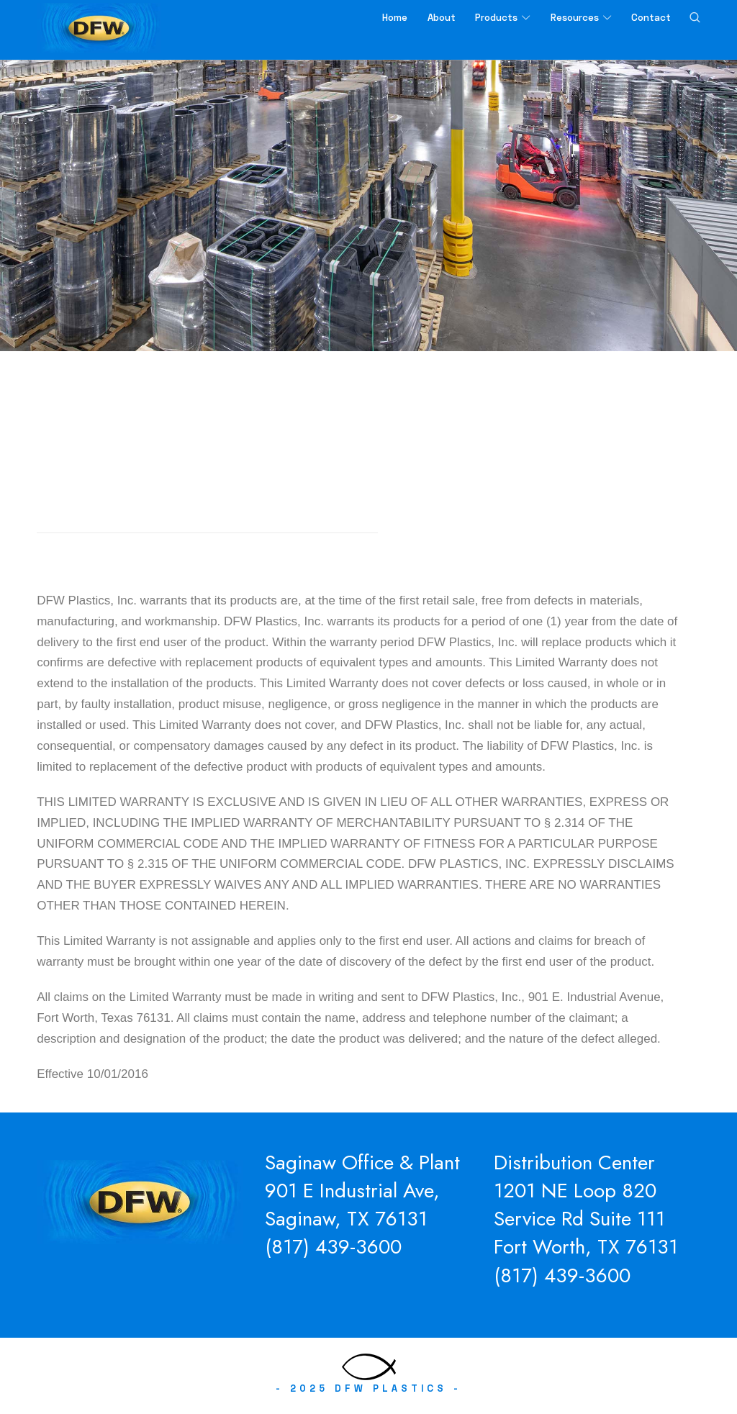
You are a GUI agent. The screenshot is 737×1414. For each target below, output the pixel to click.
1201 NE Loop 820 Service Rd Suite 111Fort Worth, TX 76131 (586, 1221)
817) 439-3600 (565, 1277)
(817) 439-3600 (333, 1249)
